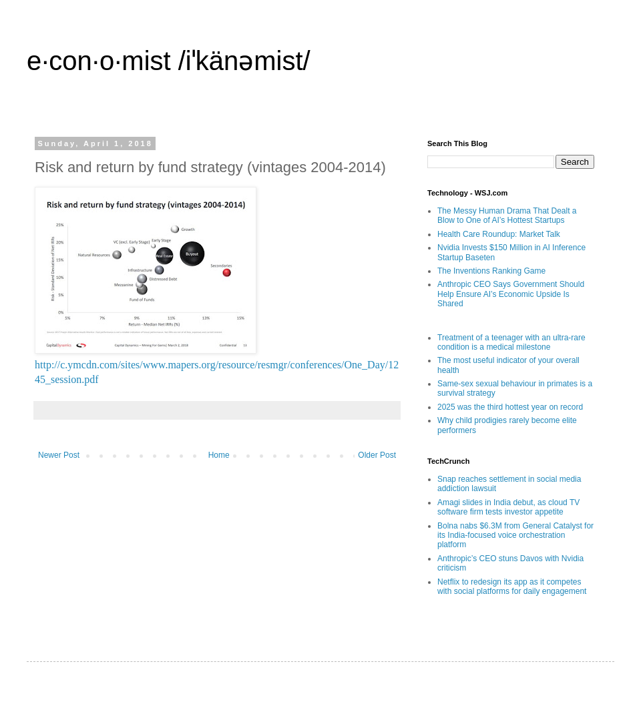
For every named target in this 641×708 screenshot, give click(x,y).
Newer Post (58, 455)
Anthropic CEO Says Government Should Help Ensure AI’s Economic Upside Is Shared (510, 294)
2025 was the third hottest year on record (510, 407)
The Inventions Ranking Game (491, 271)
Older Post (377, 455)
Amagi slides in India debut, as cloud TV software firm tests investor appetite (508, 507)
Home (219, 455)
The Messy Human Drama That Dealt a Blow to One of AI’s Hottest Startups (507, 215)
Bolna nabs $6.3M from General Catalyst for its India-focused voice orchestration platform (515, 535)
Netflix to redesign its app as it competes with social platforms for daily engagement (511, 586)
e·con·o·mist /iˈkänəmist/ (168, 60)
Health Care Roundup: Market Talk (498, 234)
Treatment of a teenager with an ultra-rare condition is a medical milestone (511, 342)
